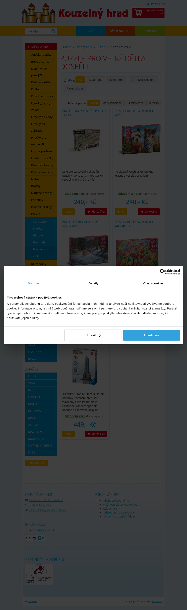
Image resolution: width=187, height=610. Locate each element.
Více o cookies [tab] (153, 283)
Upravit (93, 335)
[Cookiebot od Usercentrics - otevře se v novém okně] (162, 272)
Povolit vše (151, 335)
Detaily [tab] (94, 283)
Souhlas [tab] (34, 283)
